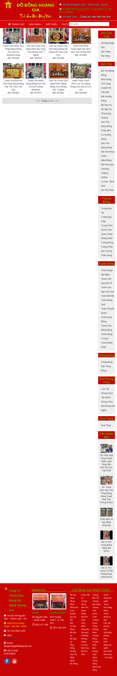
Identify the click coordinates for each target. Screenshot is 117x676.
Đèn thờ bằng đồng (84, 610)
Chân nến (106, 130)
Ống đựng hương (73, 648)
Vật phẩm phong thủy (108, 635)
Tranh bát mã (107, 296)
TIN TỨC (66, 24)
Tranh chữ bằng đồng (108, 607)
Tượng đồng (107, 242)
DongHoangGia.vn (12, 638)
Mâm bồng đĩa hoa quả (85, 629)
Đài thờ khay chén (84, 620)
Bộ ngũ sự (106, 109)
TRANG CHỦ (16, 24)
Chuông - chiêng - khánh (85, 638)
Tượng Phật (107, 247)
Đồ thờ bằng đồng (73, 598)
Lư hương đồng (84, 601)
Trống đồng (106, 362)
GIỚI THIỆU (51, 24)
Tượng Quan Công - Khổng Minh (95, 626)
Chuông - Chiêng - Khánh (105, 173)
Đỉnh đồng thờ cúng (74, 607)
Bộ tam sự (106, 105)
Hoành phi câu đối (73, 616)
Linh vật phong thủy (107, 626)
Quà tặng (106, 425)
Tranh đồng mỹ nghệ (107, 598)
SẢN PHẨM (35, 24)
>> (57, 101)
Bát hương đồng (73, 626)
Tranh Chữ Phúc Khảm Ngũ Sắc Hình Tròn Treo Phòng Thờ (81, 49)
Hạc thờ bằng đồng (73, 657)
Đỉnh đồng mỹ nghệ (107, 645)
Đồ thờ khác (107, 190)
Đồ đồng (74, 663)
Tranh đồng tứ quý (107, 616)
